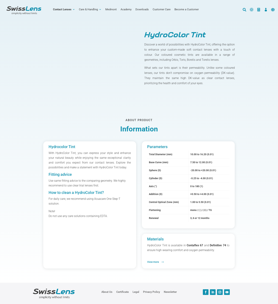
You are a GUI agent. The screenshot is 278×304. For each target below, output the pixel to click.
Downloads (142, 9)
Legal (136, 291)
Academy (126, 9)
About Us (106, 291)
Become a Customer (186, 9)
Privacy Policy (151, 291)
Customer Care (162, 9)
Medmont (111, 9)
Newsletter (170, 291)
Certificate (122, 291)
